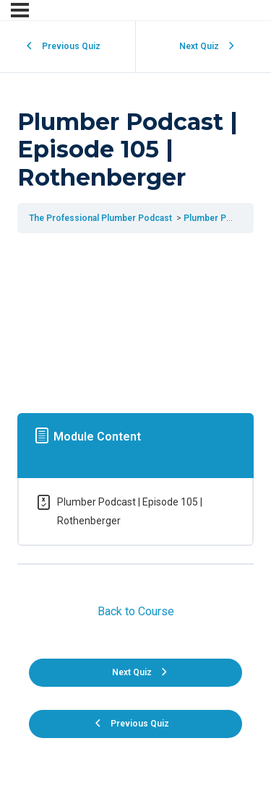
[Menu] (20, 10)
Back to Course (136, 611)
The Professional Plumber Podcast (101, 218)
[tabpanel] (135, 320)
